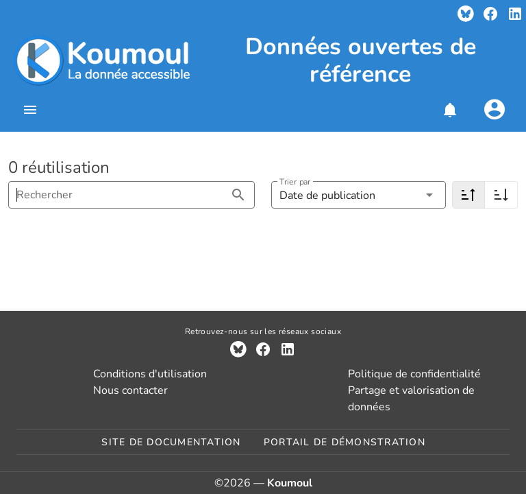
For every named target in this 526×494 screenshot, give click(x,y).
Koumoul (289, 483)
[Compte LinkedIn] (515, 14)
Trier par (295, 182)
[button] (449, 110)
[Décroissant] (468, 195)
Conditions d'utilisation (150, 373)
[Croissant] (501, 195)
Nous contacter (130, 390)
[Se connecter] (494, 110)
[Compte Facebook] (490, 14)
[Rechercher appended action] (238, 195)
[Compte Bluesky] (466, 14)
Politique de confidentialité (414, 373)
